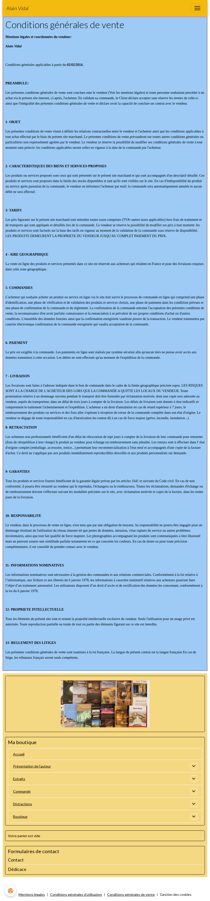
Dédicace (17, 869)
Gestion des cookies (175, 894)
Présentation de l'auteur (32, 766)
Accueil (18, 754)
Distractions (22, 804)
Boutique (20, 816)
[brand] (17, 8)
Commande (22, 791)
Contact (16, 860)
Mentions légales (32, 894)
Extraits (19, 779)
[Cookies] (10, 890)
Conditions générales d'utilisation (76, 894)
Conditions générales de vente (131, 894)
